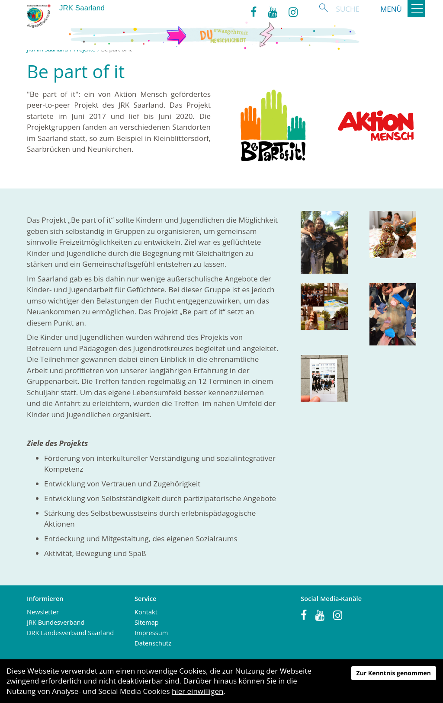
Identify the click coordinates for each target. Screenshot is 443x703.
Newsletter (43, 611)
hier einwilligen (197, 691)
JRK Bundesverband (55, 622)
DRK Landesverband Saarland (70, 632)
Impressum (151, 632)
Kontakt (146, 611)
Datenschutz (153, 643)
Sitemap (147, 622)
